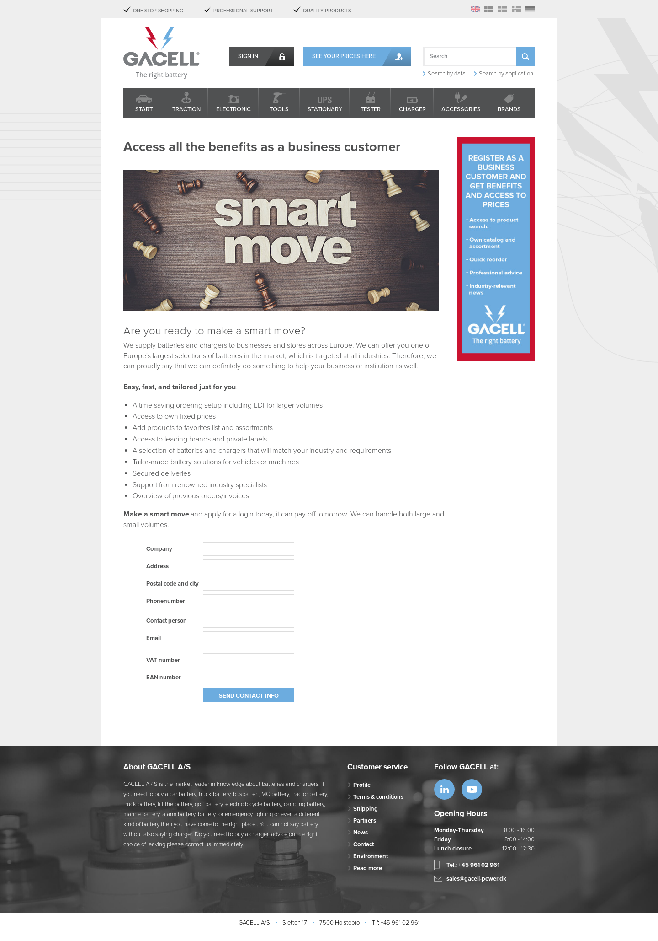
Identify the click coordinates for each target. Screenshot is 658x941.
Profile (362, 785)
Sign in (248, 56)
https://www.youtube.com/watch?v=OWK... (472, 789)
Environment (370, 856)
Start (144, 109)
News (360, 832)
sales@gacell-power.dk (476, 878)
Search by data (447, 73)
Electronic (233, 109)
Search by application (506, 73)
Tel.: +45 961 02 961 (472, 865)
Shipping (365, 808)
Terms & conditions (378, 797)
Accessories (461, 109)
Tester (371, 109)
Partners (364, 820)
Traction (186, 109)
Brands (509, 109)
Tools (279, 109)
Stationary (325, 109)
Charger (412, 109)
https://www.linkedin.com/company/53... (444, 789)
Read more (367, 868)
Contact (363, 844)
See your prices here (344, 56)
